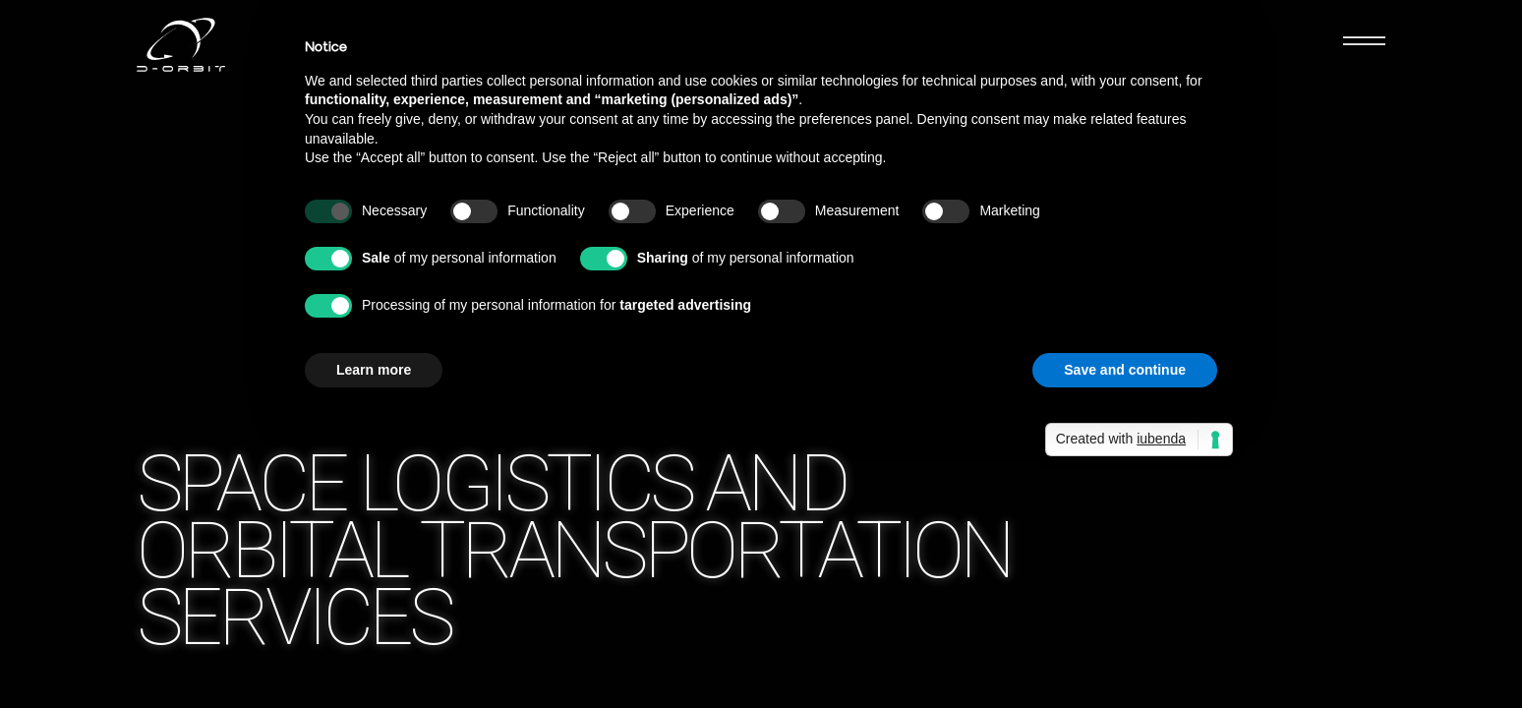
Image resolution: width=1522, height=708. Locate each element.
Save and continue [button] (1125, 370)
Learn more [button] (373, 370)
